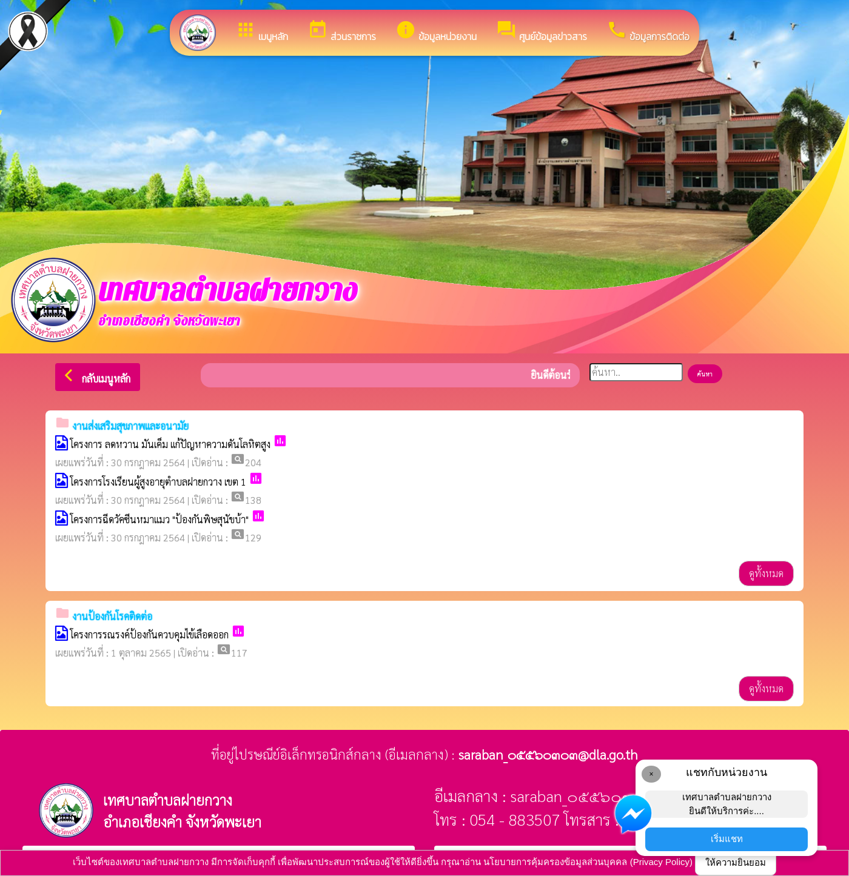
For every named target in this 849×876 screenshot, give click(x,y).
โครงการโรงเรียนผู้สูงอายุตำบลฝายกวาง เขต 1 (158, 481)
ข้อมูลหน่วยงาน (436, 31)
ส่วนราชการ (341, 31)
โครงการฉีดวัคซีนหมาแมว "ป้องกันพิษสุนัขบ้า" (159, 519)
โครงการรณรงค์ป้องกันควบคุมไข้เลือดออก (149, 634)
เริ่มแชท (727, 839)
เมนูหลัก (261, 31)
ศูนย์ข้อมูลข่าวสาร (541, 31)
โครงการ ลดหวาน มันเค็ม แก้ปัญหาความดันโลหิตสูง (170, 444)
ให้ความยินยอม (735, 862)
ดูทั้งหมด (766, 573)
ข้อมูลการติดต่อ (648, 31)
